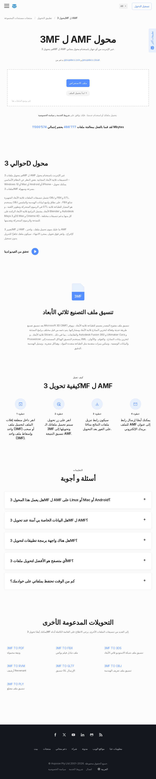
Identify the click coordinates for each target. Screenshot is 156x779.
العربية (104, 769)
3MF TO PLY (15, 684)
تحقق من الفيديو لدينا (16, 251)
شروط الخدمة (63, 115)
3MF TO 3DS (112, 648)
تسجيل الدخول (141, 6)
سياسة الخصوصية (57, 769)
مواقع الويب (98, 748)
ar (121, 6)
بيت (36, 748)
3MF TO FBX (64, 648)
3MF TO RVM (16, 666)
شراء (74, 748)
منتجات (47, 748)
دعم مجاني (61, 748)
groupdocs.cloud (91, 60)
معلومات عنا (116, 748)
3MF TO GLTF (65, 666)
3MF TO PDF (15, 648)
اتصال (89, 769)
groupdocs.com (72, 60)
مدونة (85, 748)
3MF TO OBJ (113, 666)
